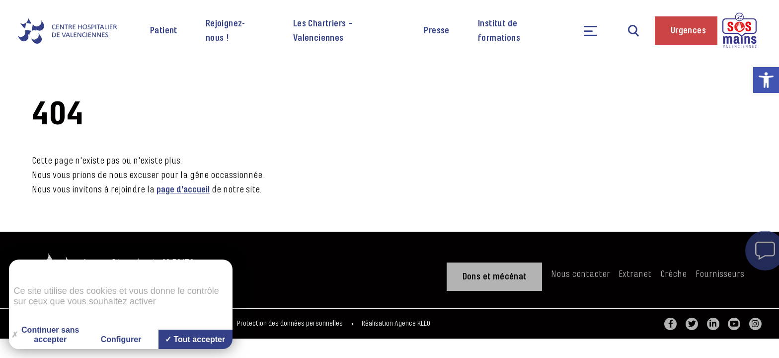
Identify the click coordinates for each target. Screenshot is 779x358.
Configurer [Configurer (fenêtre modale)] (121, 339)
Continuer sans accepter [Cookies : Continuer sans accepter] (45, 335)
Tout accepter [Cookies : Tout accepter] (195, 339)
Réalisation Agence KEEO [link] (396, 323)
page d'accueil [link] (183, 189)
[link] (766, 80)
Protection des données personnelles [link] (290, 323)
